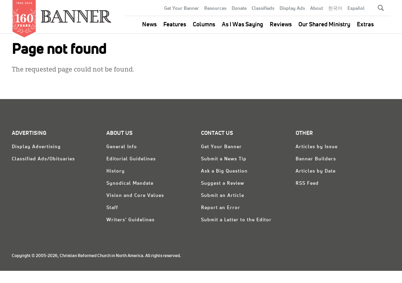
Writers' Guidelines (130, 220)
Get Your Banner (181, 8)
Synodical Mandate (129, 183)
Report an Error (220, 208)
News (149, 25)
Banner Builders (316, 159)
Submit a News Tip (224, 159)
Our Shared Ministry (324, 25)
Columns (204, 25)
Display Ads (292, 8)
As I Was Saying (242, 25)
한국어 (335, 8)
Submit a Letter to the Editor (236, 220)
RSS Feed (307, 183)
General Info (121, 147)
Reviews (281, 25)
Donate (239, 8)
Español (356, 8)
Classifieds (263, 8)
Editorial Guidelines (131, 159)
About (316, 8)
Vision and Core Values (135, 195)
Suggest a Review (222, 183)
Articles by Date (316, 171)
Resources (215, 8)
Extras (365, 25)
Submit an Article (222, 195)
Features (174, 25)
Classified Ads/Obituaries (43, 159)
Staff (112, 208)
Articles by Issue (317, 147)
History (115, 171)
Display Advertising (36, 147)
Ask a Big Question (224, 171)
